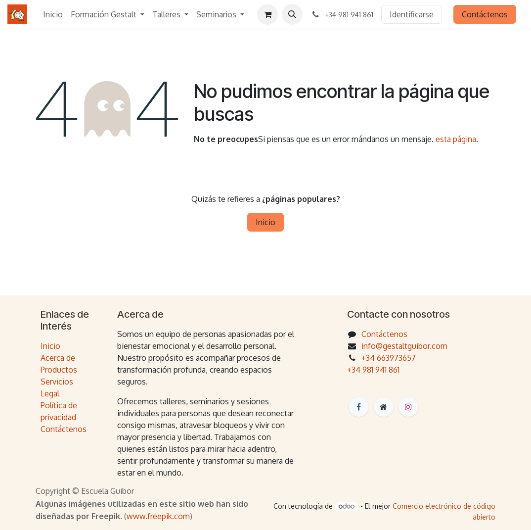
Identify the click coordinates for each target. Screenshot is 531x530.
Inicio (265, 222)
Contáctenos (485, 14)
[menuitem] (53, 14)
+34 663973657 (388, 358)
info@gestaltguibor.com (404, 346)
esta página (456, 139)
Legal (50, 393)
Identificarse (412, 14)
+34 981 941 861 (373, 370)
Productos (59, 370)
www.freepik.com (158, 516)
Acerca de (58, 358)
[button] (292, 14)
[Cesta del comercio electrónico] (267, 14)
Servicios (57, 381)
